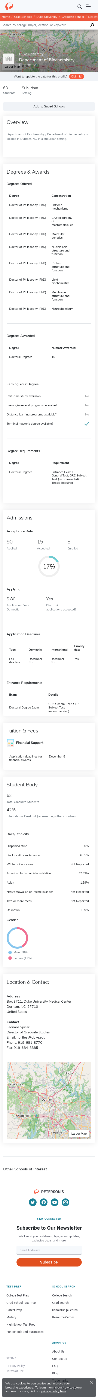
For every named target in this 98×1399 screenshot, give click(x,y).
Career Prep (14, 1310)
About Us (58, 1351)
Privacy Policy (15, 1366)
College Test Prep (17, 1295)
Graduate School (73, 17)
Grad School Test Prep (21, 1302)
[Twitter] (33, 1202)
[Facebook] (44, 1202)
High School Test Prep (20, 1324)
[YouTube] (54, 1202)
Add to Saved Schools (49, 106)
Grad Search (60, 1302)
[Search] (80, 6)
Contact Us (59, 1358)
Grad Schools (23, 17)
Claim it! (76, 76)
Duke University (46, 17)
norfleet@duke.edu (31, 1037)
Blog (55, 1373)
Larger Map (79, 1133)
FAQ (55, 1366)
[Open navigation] (88, 6)
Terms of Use (15, 1371)
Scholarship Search (65, 1310)
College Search (62, 1295)
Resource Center (63, 1317)
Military (11, 1317)
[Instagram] (65, 1202)
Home (6, 17)
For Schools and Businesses (24, 1332)
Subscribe (49, 1262)
